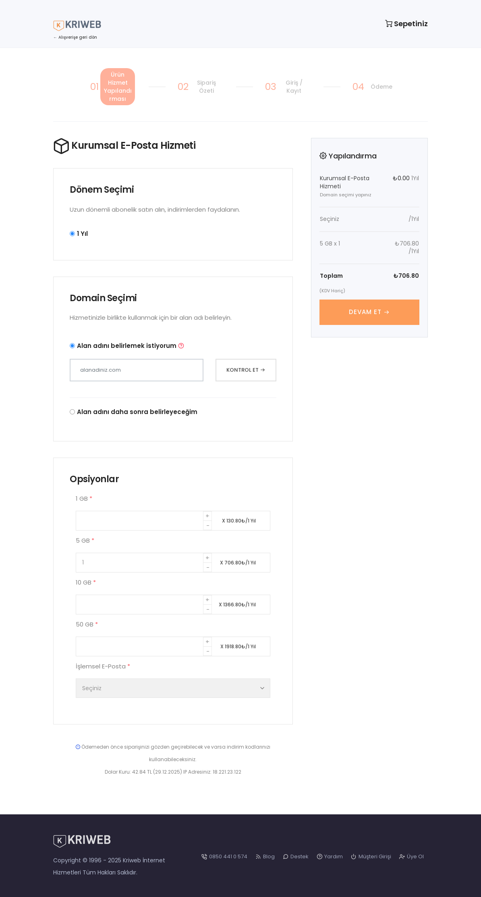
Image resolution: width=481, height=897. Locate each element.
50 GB (87, 624)
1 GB (84, 498)
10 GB (86, 582)
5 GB (85, 540)
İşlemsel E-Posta (103, 666)
